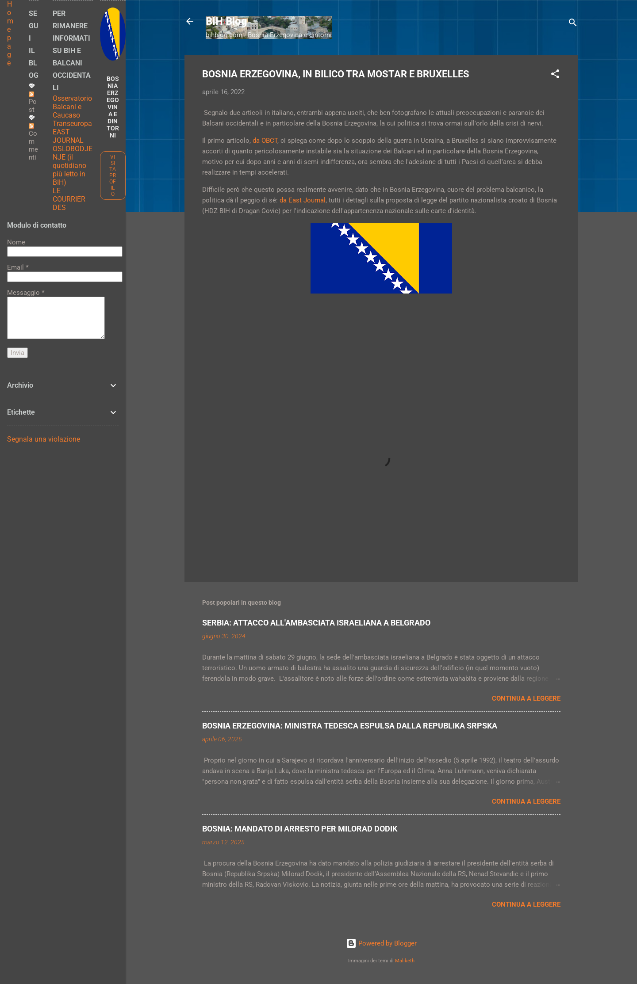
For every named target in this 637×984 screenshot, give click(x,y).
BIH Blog (226, 21)
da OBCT (265, 141)
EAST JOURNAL (68, 136)
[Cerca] (573, 24)
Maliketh (404, 961)
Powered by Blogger (381, 943)
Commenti (33, 142)
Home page (10, 33)
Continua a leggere (526, 698)
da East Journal (303, 200)
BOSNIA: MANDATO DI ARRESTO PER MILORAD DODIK (299, 828)
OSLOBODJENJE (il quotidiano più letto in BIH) (72, 166)
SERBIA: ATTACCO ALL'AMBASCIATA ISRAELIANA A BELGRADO (316, 622)
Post (33, 103)
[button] (555, 75)
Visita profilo (112, 175)
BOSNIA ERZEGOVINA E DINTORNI (113, 107)
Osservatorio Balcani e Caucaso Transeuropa (72, 111)
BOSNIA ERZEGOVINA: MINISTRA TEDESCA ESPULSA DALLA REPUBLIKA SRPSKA (349, 725)
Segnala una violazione (43, 439)
